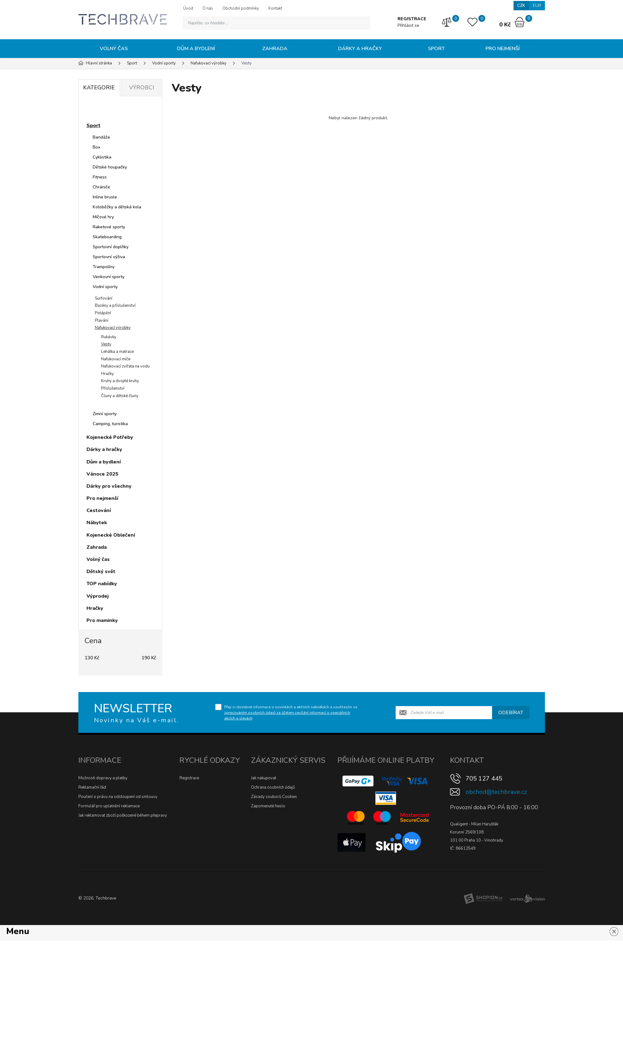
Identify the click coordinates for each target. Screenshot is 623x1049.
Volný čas (114, 48)
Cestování (98, 510)
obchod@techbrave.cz (496, 791)
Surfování (103, 298)
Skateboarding (107, 237)
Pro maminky (102, 620)
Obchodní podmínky (240, 8)
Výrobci (141, 87)
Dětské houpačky (110, 167)
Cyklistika (102, 157)
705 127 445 (484, 778)
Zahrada (274, 48)
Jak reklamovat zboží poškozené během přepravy (122, 815)
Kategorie (99, 87)
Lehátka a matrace (117, 351)
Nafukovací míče (115, 359)
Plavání (101, 320)
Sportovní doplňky (110, 247)
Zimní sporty (105, 414)
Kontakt (275, 8)
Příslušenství (112, 388)
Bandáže (101, 137)
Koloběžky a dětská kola (117, 207)
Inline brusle (105, 197)
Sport (436, 48)
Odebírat (510, 712)
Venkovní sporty (108, 277)
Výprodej (97, 596)
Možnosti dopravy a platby (103, 778)
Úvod (188, 8)
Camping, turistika (110, 424)
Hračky (107, 374)
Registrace (189, 778)
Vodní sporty (105, 287)
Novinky (102, 110)
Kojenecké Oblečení (110, 535)
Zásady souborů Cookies (274, 797)
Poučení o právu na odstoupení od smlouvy (117, 797)
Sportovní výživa (109, 257)
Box (96, 147)
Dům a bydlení (196, 48)
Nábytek (96, 522)
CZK (521, 5)
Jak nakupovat (263, 778)
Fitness (100, 177)
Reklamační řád (92, 787)
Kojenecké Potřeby (109, 437)
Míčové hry (103, 217)
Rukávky (108, 337)
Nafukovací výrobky (113, 327)
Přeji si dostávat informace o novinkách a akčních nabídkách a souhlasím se (290, 713)
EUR (537, 5)
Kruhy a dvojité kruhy (120, 381)
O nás (207, 8)
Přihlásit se (408, 25)
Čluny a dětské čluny (119, 396)
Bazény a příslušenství (115, 305)
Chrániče (101, 187)
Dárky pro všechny (109, 486)
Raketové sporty (109, 227)
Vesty (106, 344)
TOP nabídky (101, 583)
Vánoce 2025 (102, 474)
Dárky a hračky (360, 48)
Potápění (103, 313)
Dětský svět (100, 571)
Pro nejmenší (503, 48)
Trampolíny (103, 267)
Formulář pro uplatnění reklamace (109, 806)
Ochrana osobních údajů (273, 787)
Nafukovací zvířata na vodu (125, 366)
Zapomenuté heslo (268, 806)
